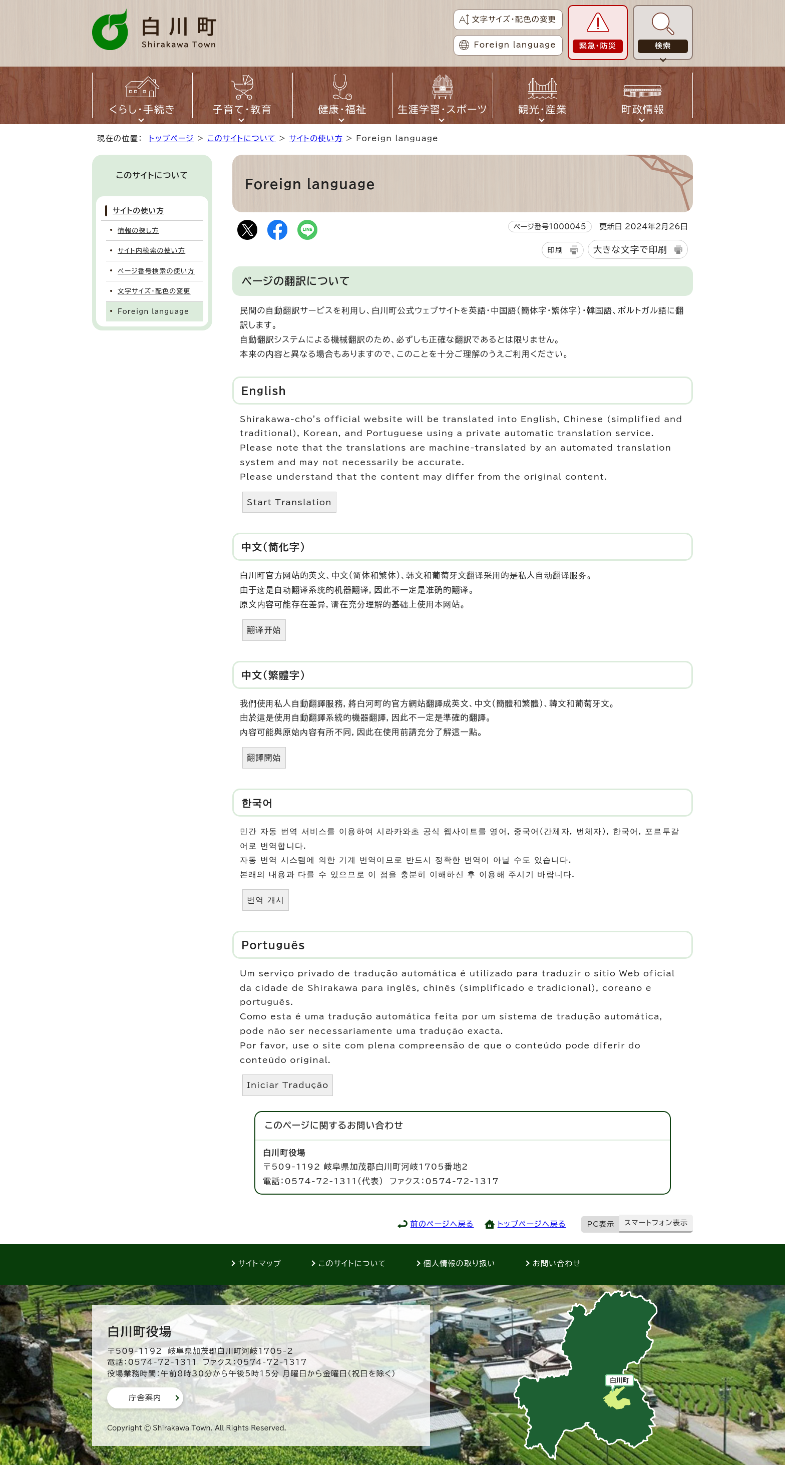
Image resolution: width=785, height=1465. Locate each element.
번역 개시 (265, 900)
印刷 (555, 250)
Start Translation (289, 502)
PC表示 (601, 1224)
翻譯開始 (264, 758)
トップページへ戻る (532, 1224)
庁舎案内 (145, 1397)
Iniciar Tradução (287, 1085)
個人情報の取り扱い (460, 1263)
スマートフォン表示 (656, 1222)
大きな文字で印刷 (630, 249)
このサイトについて (241, 138)
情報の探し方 (138, 230)
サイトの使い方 (316, 138)
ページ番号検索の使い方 (156, 271)
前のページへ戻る (442, 1224)
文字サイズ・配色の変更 (514, 19)
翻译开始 (264, 630)
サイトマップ (259, 1263)
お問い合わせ (557, 1263)
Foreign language (515, 45)
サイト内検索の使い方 (151, 250)
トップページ (171, 138)
